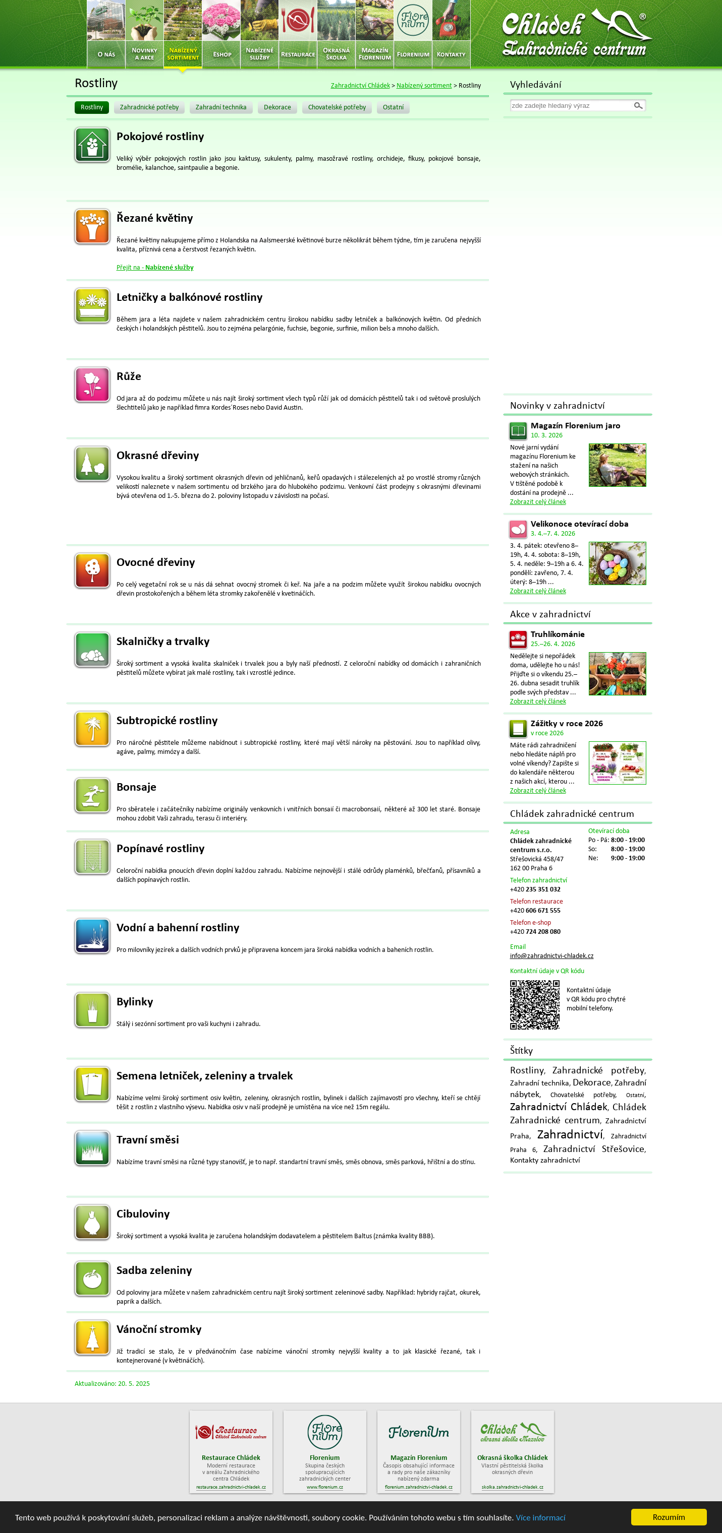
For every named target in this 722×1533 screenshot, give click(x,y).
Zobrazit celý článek (538, 502)
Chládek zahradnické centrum (572, 814)
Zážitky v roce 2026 (567, 724)
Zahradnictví (570, 1135)
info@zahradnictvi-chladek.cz (552, 956)
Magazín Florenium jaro (576, 426)
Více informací (540, 1518)
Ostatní (393, 107)
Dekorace (277, 107)
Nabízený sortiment (424, 86)
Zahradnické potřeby (149, 107)
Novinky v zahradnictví (557, 406)
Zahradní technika (221, 107)
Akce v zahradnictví (550, 615)
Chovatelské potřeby (337, 107)
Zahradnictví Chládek (360, 86)
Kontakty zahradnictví (545, 1161)
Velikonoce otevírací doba (580, 524)
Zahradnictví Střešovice (593, 1149)
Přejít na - (155, 268)
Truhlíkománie (558, 635)
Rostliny (92, 107)
